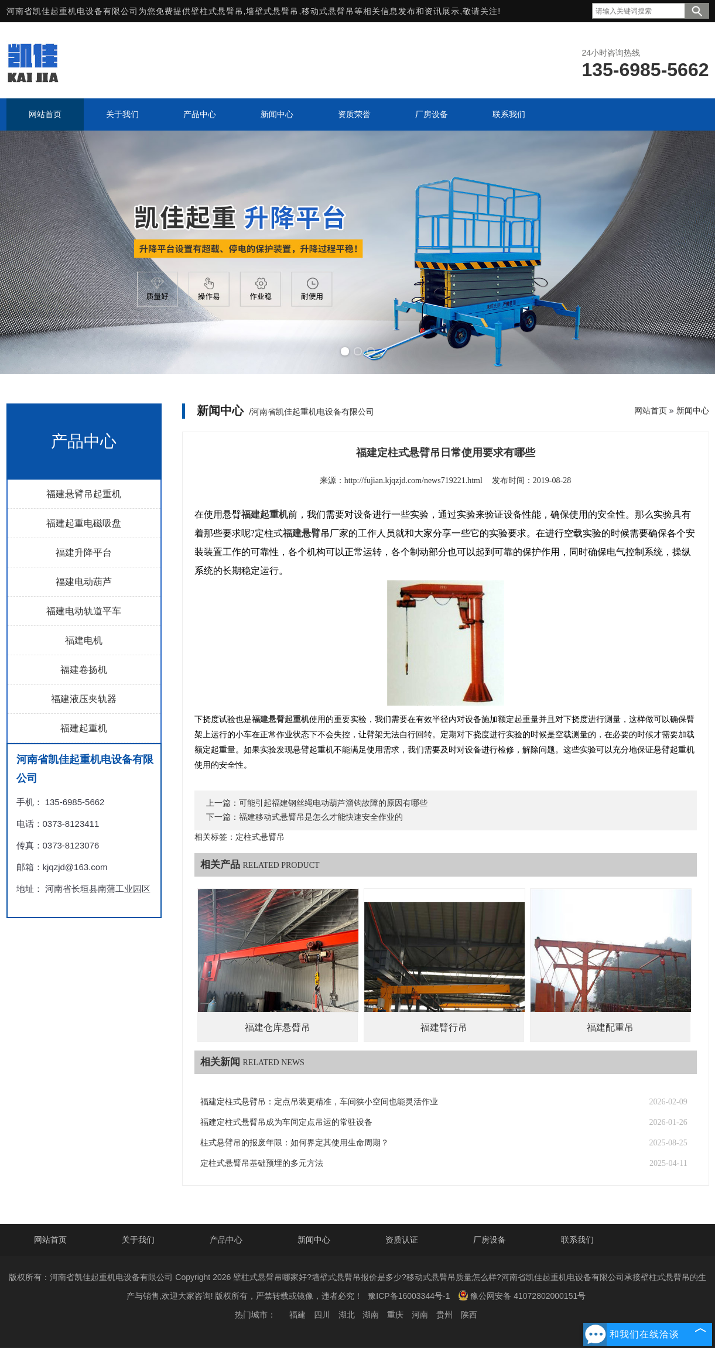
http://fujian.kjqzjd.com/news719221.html (413, 480)
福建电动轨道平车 (83, 611)
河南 (420, 1314)
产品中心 (226, 1239)
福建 (297, 1314)
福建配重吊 (610, 1027)
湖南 (370, 1314)
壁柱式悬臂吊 (217, 11)
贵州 (444, 1314)
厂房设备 (489, 1239)
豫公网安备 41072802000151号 (522, 1295)
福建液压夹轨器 (84, 699)
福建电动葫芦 (84, 582)
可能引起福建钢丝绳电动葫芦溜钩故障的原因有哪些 (333, 803)
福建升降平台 (84, 552)
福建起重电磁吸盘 (83, 523)
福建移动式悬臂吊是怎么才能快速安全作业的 (321, 817)
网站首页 (650, 410)
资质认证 (401, 1239)
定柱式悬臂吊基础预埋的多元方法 (261, 1163)
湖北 (346, 1314)
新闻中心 (692, 410)
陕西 (469, 1314)
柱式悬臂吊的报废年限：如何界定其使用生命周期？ (294, 1142)
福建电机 (83, 640)
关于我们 (138, 1239)
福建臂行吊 (443, 1027)
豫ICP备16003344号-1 (409, 1296)
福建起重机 (83, 728)
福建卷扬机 (83, 670)
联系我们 (577, 1239)
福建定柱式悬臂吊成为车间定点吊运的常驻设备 (286, 1122)
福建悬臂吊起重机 (83, 494)
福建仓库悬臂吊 (277, 1027)
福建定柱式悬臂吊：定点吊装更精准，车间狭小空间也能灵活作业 (319, 1101)
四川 (322, 1314)
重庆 (395, 1314)
